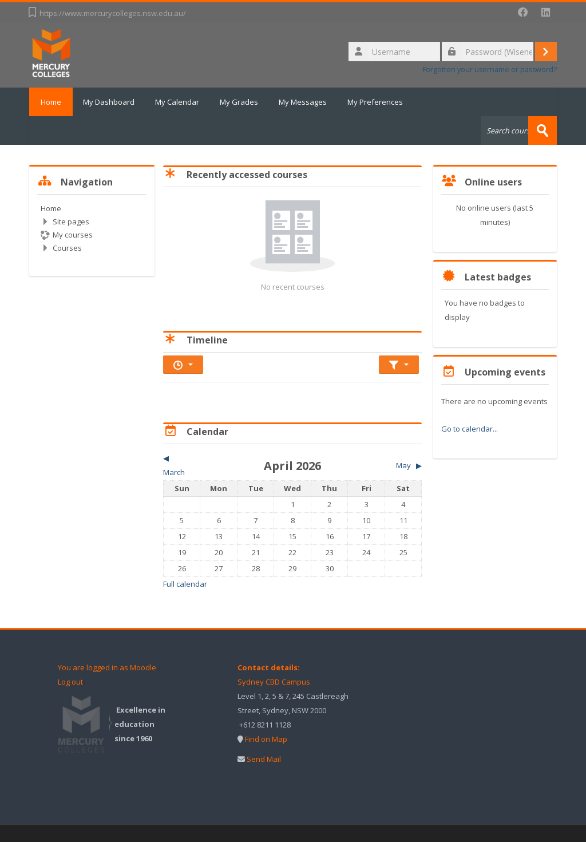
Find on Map (266, 739)
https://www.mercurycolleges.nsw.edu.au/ (112, 13)
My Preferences (375, 102)
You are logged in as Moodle (107, 667)
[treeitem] (92, 228)
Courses (67, 248)
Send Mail (264, 759)
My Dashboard (108, 102)
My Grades (239, 102)
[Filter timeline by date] (183, 364)
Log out (70, 682)
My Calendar (177, 102)
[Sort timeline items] (399, 364)
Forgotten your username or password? (489, 69)
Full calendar (185, 584)
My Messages (303, 102)
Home (51, 102)
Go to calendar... (469, 429)
